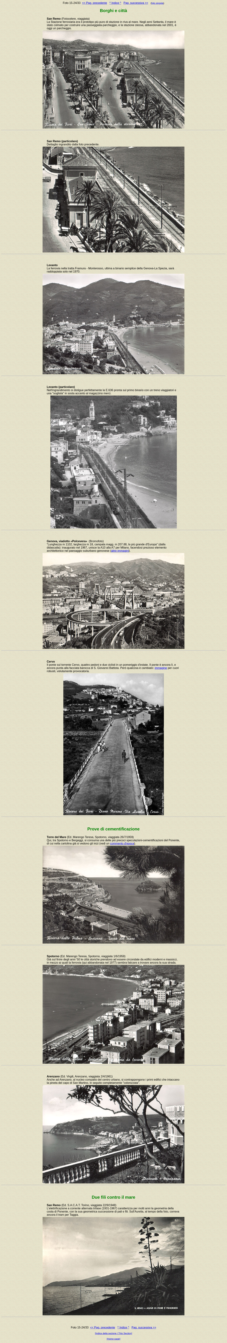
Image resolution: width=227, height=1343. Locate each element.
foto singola (157, 3)
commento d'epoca (122, 843)
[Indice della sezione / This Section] (113, 1333)
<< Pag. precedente (94, 2)
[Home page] (113, 1339)
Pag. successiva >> (136, 2)
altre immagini (120, 550)
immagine (161, 667)
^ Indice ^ (115, 2)
